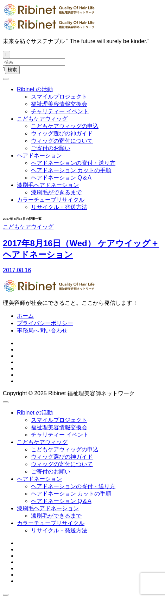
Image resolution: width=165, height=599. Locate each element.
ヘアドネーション (39, 156)
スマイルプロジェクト (59, 97)
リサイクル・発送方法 (59, 207)
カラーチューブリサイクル (50, 200)
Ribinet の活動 (35, 89)
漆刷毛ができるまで (56, 192)
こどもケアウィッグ (42, 119)
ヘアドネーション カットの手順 (71, 170)
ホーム (25, 316)
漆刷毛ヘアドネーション (48, 185)
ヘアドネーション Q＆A (61, 178)
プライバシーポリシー (45, 323)
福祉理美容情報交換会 (59, 104)
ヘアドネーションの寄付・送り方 (73, 163)
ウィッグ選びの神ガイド (62, 133)
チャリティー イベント (60, 111)
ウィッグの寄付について (62, 141)
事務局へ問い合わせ (42, 331)
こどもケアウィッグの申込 (65, 126)
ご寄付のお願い (50, 148)
